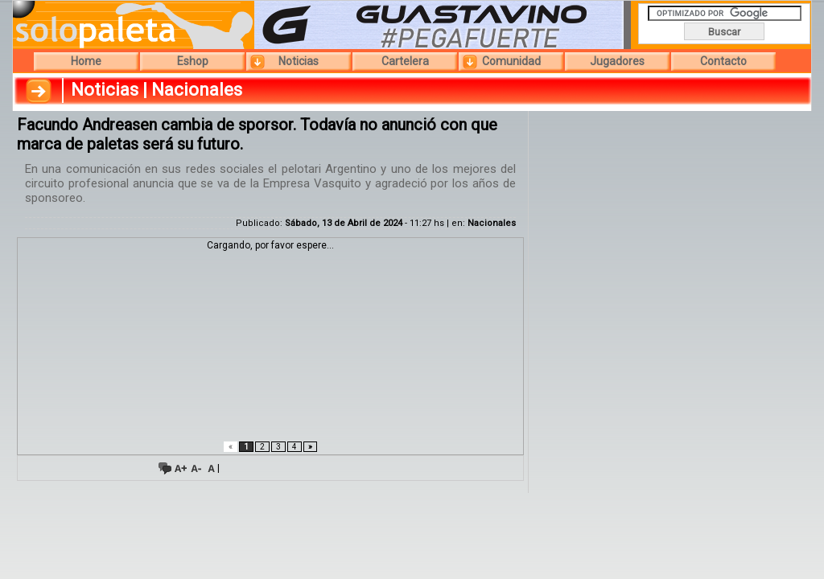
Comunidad (511, 61)
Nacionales (492, 223)
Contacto (723, 61)
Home (86, 61)
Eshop (192, 61)
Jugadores (617, 61)
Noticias (298, 61)
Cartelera (405, 61)
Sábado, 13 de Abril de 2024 (343, 223)
